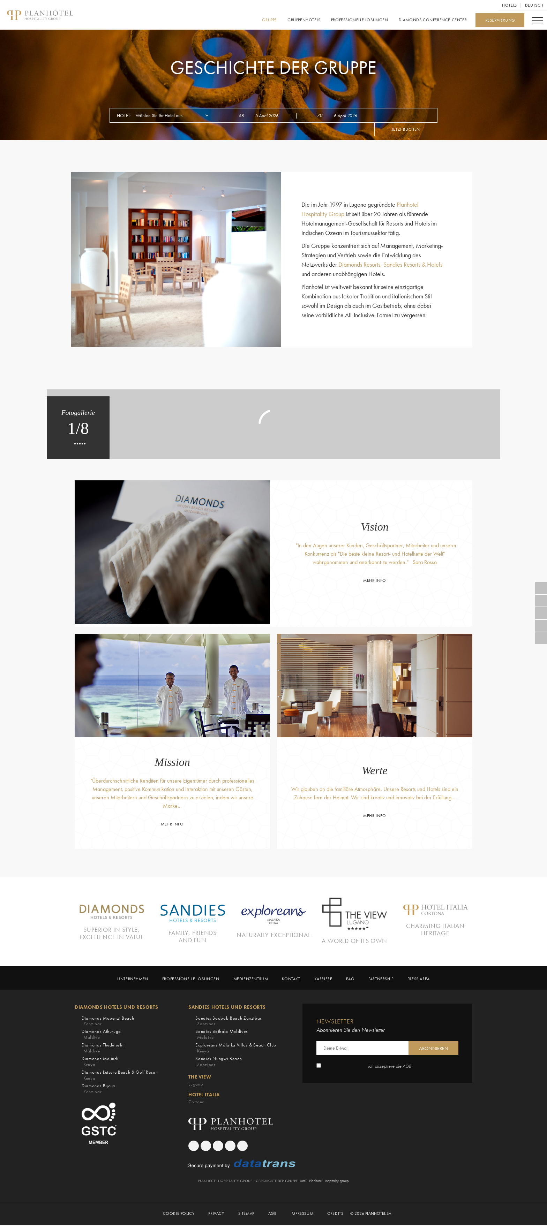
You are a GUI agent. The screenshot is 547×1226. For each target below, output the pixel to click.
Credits (335, 1214)
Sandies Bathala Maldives (221, 1035)
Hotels (509, 5)
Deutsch (534, 5)
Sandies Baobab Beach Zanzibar (228, 1022)
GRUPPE (269, 20)
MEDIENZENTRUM (250, 979)
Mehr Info (374, 580)
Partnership (381, 979)
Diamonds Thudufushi (102, 1049)
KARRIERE (323, 979)
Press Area (418, 979)
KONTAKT (291, 979)
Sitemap (246, 1214)
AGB (407, 1067)
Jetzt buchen (406, 129)
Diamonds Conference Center (432, 20)
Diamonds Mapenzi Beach (108, 1022)
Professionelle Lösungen (359, 20)
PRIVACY (216, 1214)
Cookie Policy (179, 1214)
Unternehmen (132, 979)
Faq (350, 979)
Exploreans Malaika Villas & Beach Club (235, 1049)
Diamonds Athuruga (101, 1035)
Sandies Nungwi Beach (218, 1063)
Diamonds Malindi (100, 1063)
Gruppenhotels (304, 20)
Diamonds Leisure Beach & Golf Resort (120, 1076)
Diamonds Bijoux (98, 1089)
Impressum (302, 1214)
